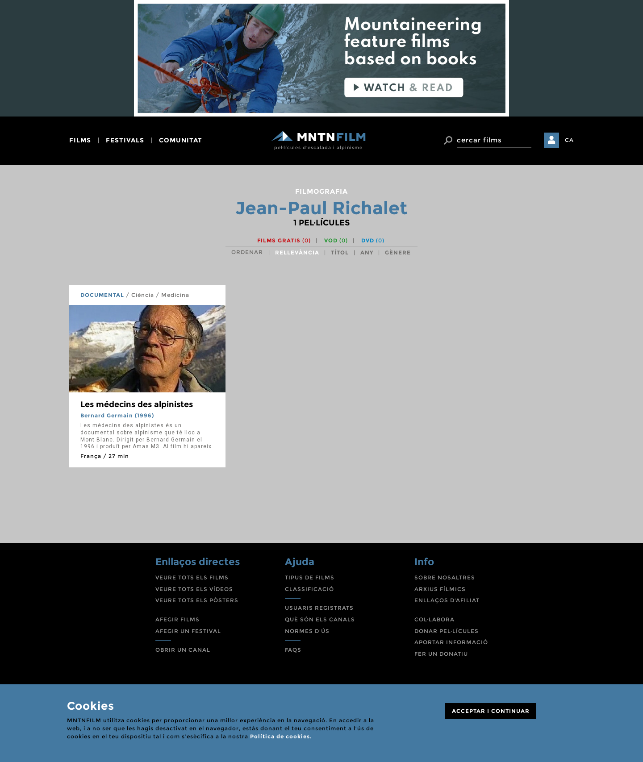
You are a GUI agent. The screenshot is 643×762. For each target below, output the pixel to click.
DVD (372, 240)
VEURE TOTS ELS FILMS (192, 577)
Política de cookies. (281, 736)
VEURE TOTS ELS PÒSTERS (196, 600)
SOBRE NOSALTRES (444, 577)
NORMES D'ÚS (307, 631)
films (80, 140)
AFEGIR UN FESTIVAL (188, 631)
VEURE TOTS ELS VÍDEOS (194, 589)
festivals (125, 140)
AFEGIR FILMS (177, 619)
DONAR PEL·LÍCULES (446, 631)
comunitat (180, 140)
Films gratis (284, 240)
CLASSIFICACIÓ (309, 589)
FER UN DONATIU (441, 653)
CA (569, 140)
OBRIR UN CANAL (182, 649)
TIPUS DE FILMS (309, 577)
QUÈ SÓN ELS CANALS (320, 619)
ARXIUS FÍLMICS (440, 589)
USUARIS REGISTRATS (319, 607)
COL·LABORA (434, 619)
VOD (336, 240)
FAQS (293, 649)
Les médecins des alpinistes (136, 404)
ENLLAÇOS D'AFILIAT (447, 600)
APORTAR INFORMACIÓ (451, 642)
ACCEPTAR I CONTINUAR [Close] (491, 711)
